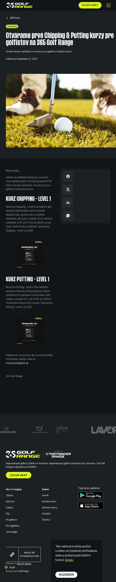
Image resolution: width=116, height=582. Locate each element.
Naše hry (10, 501)
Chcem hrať (18, 475)
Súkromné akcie (49, 507)
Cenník (45, 495)
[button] (108, 5)
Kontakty (46, 513)
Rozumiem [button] (66, 575)
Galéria (9, 507)
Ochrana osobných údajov (18, 563)
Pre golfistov (11, 519)
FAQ (8, 513)
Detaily (69, 560)
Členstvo (46, 519)
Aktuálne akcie (49, 501)
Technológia (11, 531)
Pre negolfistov (13, 525)
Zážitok (9, 495)
